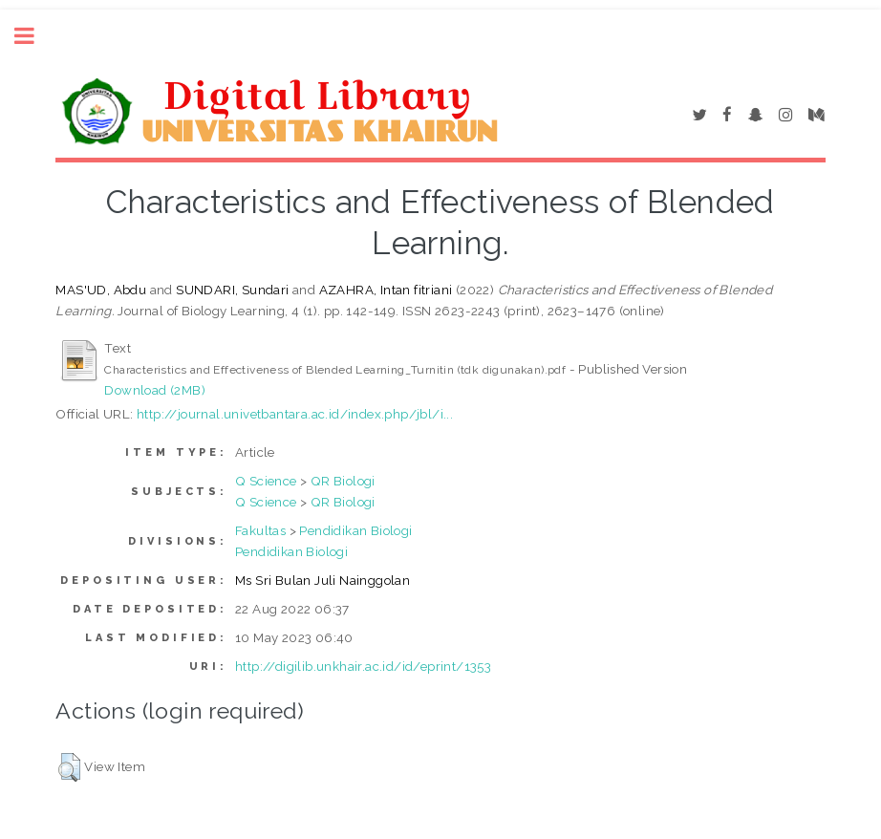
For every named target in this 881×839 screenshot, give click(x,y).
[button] (69, 767)
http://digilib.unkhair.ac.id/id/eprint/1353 (363, 666)
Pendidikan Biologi (355, 530)
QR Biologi (343, 480)
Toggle (34, 36)
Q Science (266, 480)
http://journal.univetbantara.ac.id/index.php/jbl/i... (295, 413)
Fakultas (260, 530)
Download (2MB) (154, 390)
